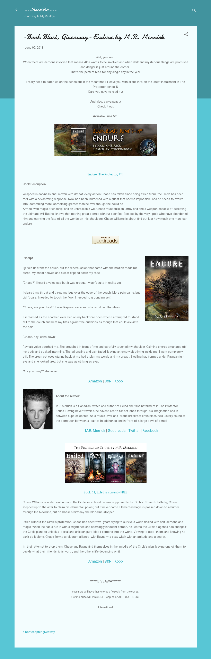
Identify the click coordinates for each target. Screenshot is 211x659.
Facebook (150, 430)
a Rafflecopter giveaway (39, 632)
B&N (108, 381)
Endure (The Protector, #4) (105, 174)
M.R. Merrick (95, 430)
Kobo (118, 381)
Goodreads (117, 430)
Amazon (95, 381)
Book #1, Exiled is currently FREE (105, 492)
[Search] (194, 11)
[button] (186, 35)
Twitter (134, 430)
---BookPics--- (40, 9)
